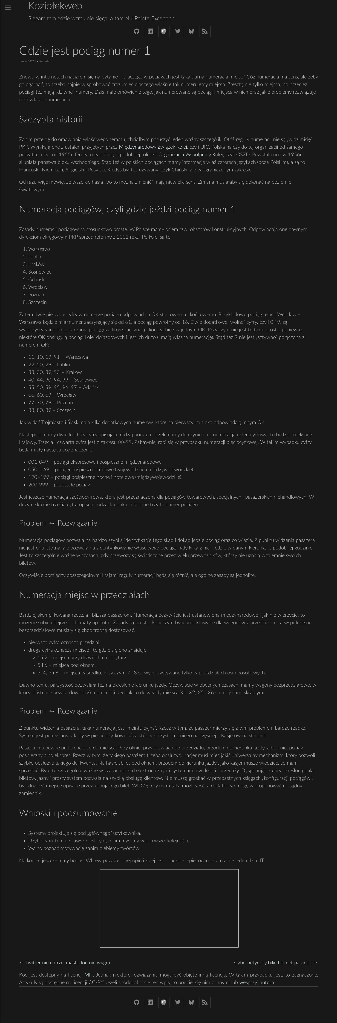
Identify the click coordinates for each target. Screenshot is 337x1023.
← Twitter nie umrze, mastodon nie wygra (64, 962)
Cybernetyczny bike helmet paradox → (276, 962)
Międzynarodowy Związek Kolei (153, 147)
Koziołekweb (55, 6)
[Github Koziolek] (136, 31)
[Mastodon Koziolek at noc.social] (164, 31)
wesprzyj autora (256, 982)
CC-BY (96, 982)
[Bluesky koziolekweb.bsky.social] (191, 31)
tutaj (105, 622)
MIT (88, 974)
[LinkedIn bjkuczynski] (150, 31)
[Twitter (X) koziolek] (177, 31)
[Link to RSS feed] (204, 31)
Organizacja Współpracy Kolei (190, 154)
